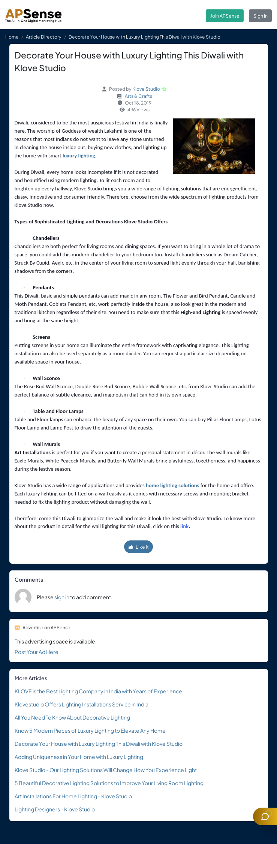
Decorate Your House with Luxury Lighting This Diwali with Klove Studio (99, 743)
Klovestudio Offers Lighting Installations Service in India (81, 704)
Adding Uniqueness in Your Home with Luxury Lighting (79, 756)
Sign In (260, 16)
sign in (61, 597)
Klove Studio (146, 89)
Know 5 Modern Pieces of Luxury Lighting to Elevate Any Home (90, 730)
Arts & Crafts (138, 96)
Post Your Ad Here (36, 651)
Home (12, 37)
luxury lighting (79, 155)
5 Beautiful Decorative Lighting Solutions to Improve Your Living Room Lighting (109, 783)
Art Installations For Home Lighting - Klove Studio (73, 796)
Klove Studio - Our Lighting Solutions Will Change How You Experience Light (106, 769)
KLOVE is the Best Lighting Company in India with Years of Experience (98, 691)
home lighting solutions (172, 485)
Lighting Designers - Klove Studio (55, 809)
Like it (139, 547)
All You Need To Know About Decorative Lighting (72, 717)
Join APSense (225, 16)
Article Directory (43, 37)
